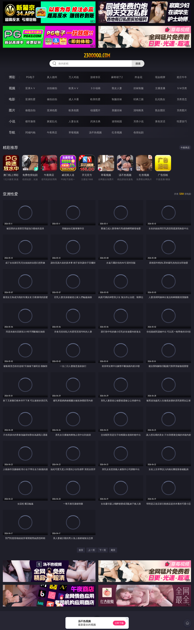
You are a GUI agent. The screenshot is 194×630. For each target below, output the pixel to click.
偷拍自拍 (52, 99)
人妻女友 (74, 121)
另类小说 (138, 121)
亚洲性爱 (30, 99)
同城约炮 (30, 132)
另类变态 (182, 99)
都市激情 (30, 121)
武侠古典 (95, 121)
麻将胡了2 (117, 77)
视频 (12, 88)
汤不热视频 (95, 132)
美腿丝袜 (117, 110)
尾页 (113, 549)
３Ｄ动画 (95, 88)
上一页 (91, 549)
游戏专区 (95, 77)
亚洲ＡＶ (30, 88)
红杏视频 (117, 132)
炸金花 (138, 77)
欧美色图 (74, 110)
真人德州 (52, 77)
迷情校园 (117, 121)
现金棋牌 (160, 77)
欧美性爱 (95, 99)
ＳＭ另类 (182, 88)
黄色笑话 (160, 121)
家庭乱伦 (52, 121)
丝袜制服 (138, 88)
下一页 (102, 549)
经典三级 (138, 99)
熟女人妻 (117, 88)
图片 (12, 110)
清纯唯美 (138, 110)
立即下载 (119, 622)
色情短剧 (138, 132)
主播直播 (160, 88)
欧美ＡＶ (74, 88)
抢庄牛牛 (182, 77)
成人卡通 (74, 99)
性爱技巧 (182, 121)
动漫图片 (95, 110)
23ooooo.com (97, 55)
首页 (81, 549)
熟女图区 (160, 110)
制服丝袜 (117, 99)
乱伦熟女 (160, 99)
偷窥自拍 (30, 110)
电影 (12, 99)
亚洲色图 (52, 110)
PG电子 (30, 77)
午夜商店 (52, 132)
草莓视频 (74, 132)
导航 (12, 132)
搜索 (138, 63)
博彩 (12, 77)
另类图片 (182, 110)
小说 (12, 121)
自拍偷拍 (52, 88)
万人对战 (74, 77)
